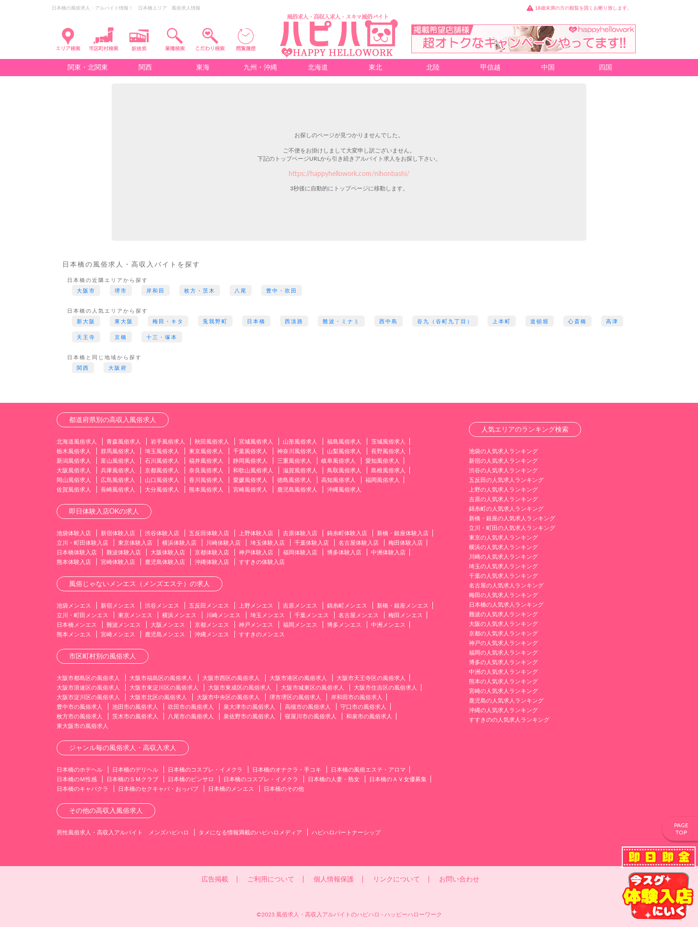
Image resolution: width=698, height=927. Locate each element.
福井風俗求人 (206, 460)
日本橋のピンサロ (191, 779)
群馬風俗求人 (118, 451)
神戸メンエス (256, 624)
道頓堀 (539, 321)
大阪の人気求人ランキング (503, 623)
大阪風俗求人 (74, 470)
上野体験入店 (256, 533)
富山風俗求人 (118, 460)
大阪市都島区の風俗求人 (88, 677)
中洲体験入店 (388, 552)
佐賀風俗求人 (74, 489)
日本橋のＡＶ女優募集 (398, 779)
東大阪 (124, 321)
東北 (375, 67)
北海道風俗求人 (77, 441)
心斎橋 (577, 321)
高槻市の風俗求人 (308, 706)
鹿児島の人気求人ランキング (506, 700)
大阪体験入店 (168, 552)
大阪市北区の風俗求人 (158, 697)
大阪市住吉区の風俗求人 (385, 687)
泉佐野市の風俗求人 (249, 716)
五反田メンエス (209, 605)
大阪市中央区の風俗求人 (228, 697)
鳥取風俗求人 (344, 470)
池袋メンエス (74, 605)
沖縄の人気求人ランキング (503, 710)
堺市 (121, 290)
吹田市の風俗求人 (191, 706)
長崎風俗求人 (118, 489)
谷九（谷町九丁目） (445, 321)
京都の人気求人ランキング (503, 633)
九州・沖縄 (260, 67)
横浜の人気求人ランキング (503, 547)
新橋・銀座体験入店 (403, 533)
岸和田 (155, 290)
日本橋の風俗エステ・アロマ (368, 769)
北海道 (318, 67)
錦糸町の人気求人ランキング (506, 508)
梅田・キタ (168, 321)
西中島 (388, 321)
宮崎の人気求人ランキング (503, 690)
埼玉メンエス (267, 615)
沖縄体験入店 (212, 561)
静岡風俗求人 (250, 460)
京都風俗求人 (162, 470)
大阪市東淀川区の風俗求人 (163, 687)
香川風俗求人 (206, 479)
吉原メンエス (300, 605)
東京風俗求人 (206, 451)
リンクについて (396, 879)
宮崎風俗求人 (250, 489)
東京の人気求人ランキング (503, 537)
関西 (145, 67)
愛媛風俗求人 (250, 479)
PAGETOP (681, 828)
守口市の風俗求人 (363, 706)
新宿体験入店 (118, 533)
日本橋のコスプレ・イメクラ (205, 769)
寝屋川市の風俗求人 (311, 716)
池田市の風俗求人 (135, 706)
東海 (202, 67)
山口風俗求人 (162, 479)
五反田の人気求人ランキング (506, 479)
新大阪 (86, 321)
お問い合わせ (459, 879)
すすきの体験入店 (262, 561)
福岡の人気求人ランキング (503, 652)
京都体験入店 (212, 552)
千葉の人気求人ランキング (503, 575)
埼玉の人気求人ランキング (503, 566)
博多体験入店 (344, 552)
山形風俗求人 (300, 441)
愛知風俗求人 (382, 460)
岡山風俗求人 (74, 479)
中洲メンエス (388, 624)
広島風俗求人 (118, 479)
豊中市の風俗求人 (80, 706)
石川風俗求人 (162, 460)
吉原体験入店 (300, 533)
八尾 (240, 290)
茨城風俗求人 (388, 441)
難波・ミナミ (341, 321)
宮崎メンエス (118, 634)
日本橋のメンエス (231, 788)
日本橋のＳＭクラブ (132, 779)
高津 (612, 321)
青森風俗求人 (123, 441)
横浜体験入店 (179, 542)
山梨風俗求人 (344, 451)
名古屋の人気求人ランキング (506, 585)
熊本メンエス (74, 634)
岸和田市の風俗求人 (357, 697)
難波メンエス (123, 624)
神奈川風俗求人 (297, 451)
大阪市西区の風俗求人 (231, 677)
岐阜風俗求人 (338, 460)
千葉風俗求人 (250, 451)
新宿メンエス (118, 605)
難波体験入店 (123, 552)
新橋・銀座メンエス (403, 605)
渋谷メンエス (162, 605)
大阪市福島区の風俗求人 (161, 677)
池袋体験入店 (74, 533)
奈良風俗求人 (206, 470)
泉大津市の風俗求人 (249, 706)
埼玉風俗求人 (162, 451)
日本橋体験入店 (77, 552)
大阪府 (117, 367)
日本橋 (256, 321)
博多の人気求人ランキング (503, 662)
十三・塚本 (161, 337)
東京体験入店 (135, 542)
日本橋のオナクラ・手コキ (286, 769)
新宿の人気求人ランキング (503, 460)
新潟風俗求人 (74, 460)
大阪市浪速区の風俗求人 (88, 687)
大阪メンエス (168, 624)
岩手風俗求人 (168, 441)
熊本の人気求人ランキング (503, 681)
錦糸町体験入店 (347, 533)
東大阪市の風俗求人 (82, 725)
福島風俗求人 (344, 441)
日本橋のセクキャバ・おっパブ (158, 788)
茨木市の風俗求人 (135, 716)
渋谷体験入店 (162, 533)
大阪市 (86, 290)
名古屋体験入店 (358, 542)
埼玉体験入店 (267, 542)
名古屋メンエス (358, 615)
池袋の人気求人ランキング (503, 451)
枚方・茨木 (199, 290)
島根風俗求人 (388, 470)
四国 (605, 67)
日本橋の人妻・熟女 (334, 779)
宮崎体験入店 (118, 561)
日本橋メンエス (77, 624)
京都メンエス (212, 624)
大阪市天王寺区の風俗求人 (371, 677)
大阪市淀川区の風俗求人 (88, 697)
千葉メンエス (311, 615)
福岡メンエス (300, 624)
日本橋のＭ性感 (77, 779)
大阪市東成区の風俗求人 (239, 687)
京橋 (121, 337)
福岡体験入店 (300, 552)
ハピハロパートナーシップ (346, 832)
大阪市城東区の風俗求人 (312, 687)
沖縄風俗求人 (344, 489)
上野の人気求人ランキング (503, 489)
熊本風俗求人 (206, 489)
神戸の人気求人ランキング (503, 642)
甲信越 (490, 67)
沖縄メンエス (212, 634)
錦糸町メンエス (347, 605)
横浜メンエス (179, 615)
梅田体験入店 (405, 542)
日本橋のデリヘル (135, 769)
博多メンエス (344, 624)
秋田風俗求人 (212, 441)
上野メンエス (256, 605)
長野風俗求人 (388, 451)
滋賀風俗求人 (300, 470)
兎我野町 (215, 321)
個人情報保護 (334, 879)
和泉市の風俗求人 (369, 716)
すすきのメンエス (262, 634)
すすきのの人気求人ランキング (509, 719)
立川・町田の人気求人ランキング (512, 527)
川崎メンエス (223, 615)
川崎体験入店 (223, 542)
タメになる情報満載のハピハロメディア (250, 832)
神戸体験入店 (256, 552)
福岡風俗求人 (382, 479)
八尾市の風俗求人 (191, 716)
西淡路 (294, 321)
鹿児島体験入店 (165, 561)
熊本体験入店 (74, 561)
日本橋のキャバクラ (82, 788)
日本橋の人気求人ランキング (506, 604)
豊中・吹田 (281, 290)
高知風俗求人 (338, 479)
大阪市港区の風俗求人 (298, 677)
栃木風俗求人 (74, 451)
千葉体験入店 (311, 542)
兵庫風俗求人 (118, 470)
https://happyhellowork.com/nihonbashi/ (349, 173)
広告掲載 (214, 879)
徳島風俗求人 (294, 479)
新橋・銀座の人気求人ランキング (512, 518)
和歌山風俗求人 (253, 470)
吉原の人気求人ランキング (503, 499)
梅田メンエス (405, 615)
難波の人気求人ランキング (503, 614)
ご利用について (270, 879)
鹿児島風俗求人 (297, 489)
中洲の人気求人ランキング (503, 671)
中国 (548, 67)
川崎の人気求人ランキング (503, 556)
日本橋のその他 (284, 788)
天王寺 (86, 337)
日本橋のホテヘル (80, 769)
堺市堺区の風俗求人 (295, 697)
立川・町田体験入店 (82, 542)
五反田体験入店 (209, 533)
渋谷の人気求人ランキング (503, 470)
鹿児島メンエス (165, 634)
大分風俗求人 (162, 489)
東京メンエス (135, 615)
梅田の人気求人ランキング (503, 594)
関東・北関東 (88, 67)
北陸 (433, 67)
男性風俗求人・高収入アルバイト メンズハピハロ (123, 832)
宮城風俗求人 (256, 441)
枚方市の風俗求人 (80, 716)
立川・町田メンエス (82, 615)
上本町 (501, 321)
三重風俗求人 (294, 460)
